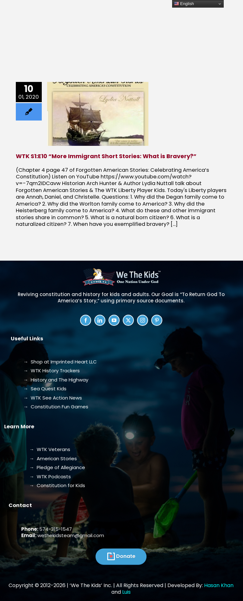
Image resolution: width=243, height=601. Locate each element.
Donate (125, 556)
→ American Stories (53, 458)
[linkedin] (99, 320)
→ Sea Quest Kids (44, 388)
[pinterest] (156, 320)
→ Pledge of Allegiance (57, 467)
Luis (126, 592)
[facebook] (85, 320)
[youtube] (114, 320)
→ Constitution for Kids (57, 485)
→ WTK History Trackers (51, 370)
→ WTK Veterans (49, 449)
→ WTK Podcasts (50, 476)
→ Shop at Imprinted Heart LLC (60, 361)
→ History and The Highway (55, 379)
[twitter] (128, 320)
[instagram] (142, 320)
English (184, 3)
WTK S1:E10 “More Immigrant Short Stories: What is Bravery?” (106, 156)
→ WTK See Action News (52, 397)
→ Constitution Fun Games (55, 406)
